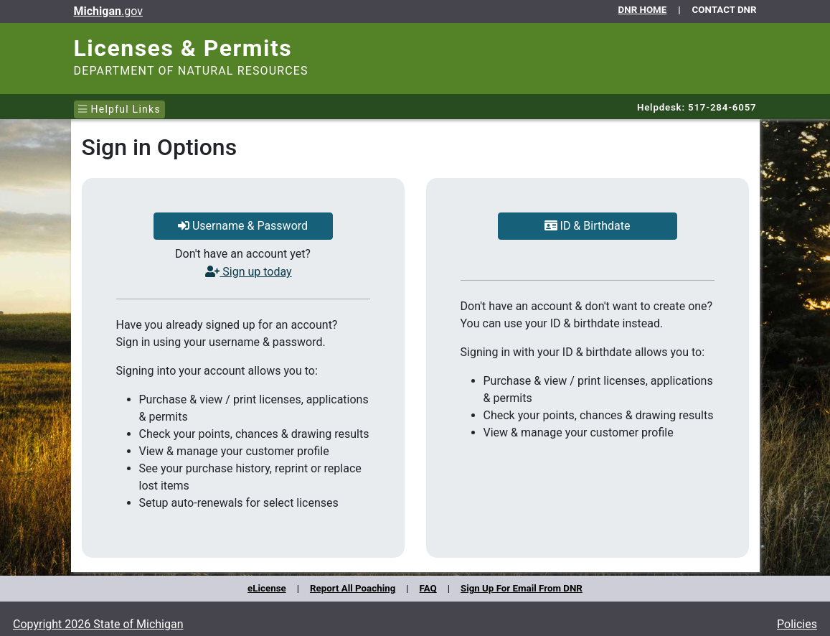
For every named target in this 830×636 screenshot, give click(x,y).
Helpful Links (119, 109)
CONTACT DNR (724, 9)
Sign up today (248, 272)
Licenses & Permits (183, 48)
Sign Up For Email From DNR (522, 588)
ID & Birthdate (587, 226)
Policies (797, 624)
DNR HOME (642, 9)
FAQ (428, 588)
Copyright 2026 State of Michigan (98, 624)
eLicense (266, 588)
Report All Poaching (352, 588)
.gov (108, 11)
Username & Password (243, 226)
